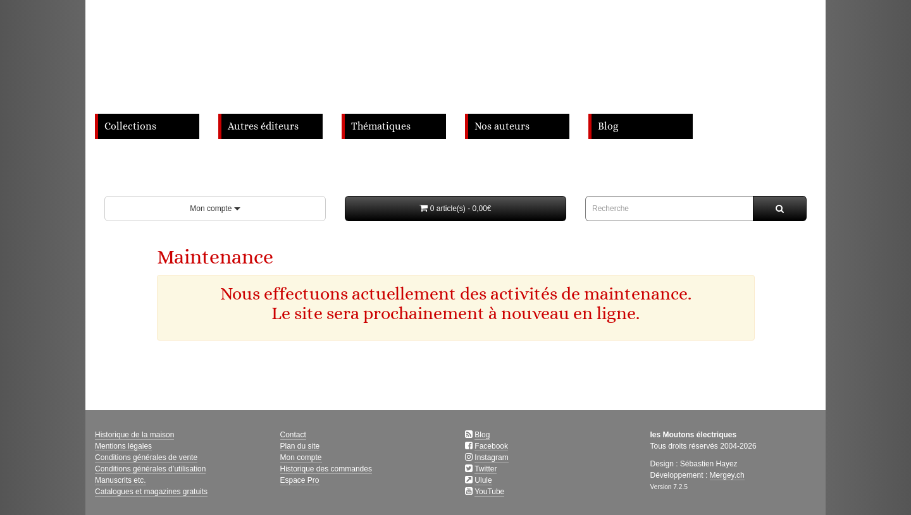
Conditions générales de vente (146, 457)
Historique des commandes (326, 468)
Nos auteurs (502, 126)
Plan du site (300, 446)
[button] (455, 208)
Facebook (491, 446)
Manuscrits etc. (120, 480)
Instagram (491, 457)
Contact (293, 434)
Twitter (485, 468)
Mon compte (215, 208)
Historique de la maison (134, 434)
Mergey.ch (727, 475)
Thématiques (381, 126)
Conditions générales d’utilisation (150, 468)
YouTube (489, 491)
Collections (130, 126)
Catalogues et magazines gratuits (151, 491)
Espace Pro (299, 480)
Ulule (483, 480)
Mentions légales (123, 446)
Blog (608, 126)
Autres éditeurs (263, 126)
